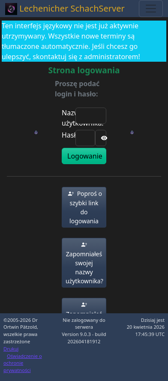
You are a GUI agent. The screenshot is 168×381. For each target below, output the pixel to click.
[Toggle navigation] (151, 8)
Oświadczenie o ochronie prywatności (22, 363)
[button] (84, 207)
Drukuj (10, 348)
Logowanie (84, 156)
